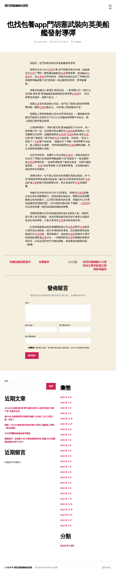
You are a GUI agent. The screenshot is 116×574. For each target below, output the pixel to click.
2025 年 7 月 (65, 440)
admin (44, 42)
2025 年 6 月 (65, 445)
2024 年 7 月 (65, 467)
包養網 (40, 76)
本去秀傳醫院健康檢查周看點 (17, 433)
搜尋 (6, 381)
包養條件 (44, 261)
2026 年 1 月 (65, 413)
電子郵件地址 (65, 325)
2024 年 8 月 (65, 461)
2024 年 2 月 (65, 493)
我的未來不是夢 (67, 546)
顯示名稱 (29, 325)
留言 (27, 303)
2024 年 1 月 (65, 499)
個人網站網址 (30, 336)
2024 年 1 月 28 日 (60, 42)
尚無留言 (77, 42)
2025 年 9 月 (65, 429)
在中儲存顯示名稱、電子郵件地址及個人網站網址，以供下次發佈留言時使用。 (59, 348)
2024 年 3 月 (65, 488)
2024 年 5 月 (65, 477)
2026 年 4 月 (65, 397)
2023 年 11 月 (66, 509)
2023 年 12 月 (66, 504)
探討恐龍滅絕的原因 (16, 5)
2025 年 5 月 (65, 451)
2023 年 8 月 (65, 526)
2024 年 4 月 (65, 483)
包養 (50, 69)
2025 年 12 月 (66, 419)
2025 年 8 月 (65, 435)
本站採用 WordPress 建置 (46, 567)
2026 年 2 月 (65, 408)
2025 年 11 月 (66, 424)
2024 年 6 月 (65, 472)
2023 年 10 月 (66, 515)
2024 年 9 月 (65, 456)
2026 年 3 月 (65, 403)
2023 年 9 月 (65, 520)
